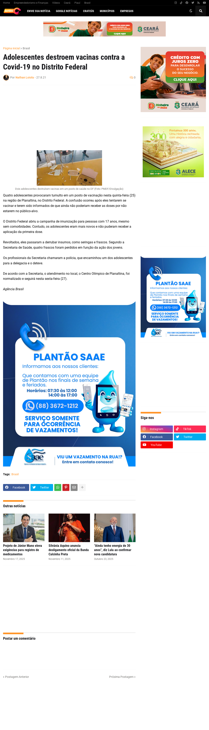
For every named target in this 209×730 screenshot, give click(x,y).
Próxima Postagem (121, 676)
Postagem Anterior (17, 676)
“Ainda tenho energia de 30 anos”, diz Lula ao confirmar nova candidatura (112, 550)
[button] (190, 11)
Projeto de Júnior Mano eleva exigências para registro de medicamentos (22, 550)
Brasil (87, 2)
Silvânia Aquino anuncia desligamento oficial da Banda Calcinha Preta (69, 550)
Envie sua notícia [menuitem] (38, 11)
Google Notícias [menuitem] (66, 11)
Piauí (77, 2)
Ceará (67, 2)
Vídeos (56, 2)
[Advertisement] (65, 117)
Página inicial (11, 48)
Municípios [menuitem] (107, 11)
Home (6, 2)
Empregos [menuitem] (126, 11)
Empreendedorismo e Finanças (31, 2)
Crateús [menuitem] (88, 11)
